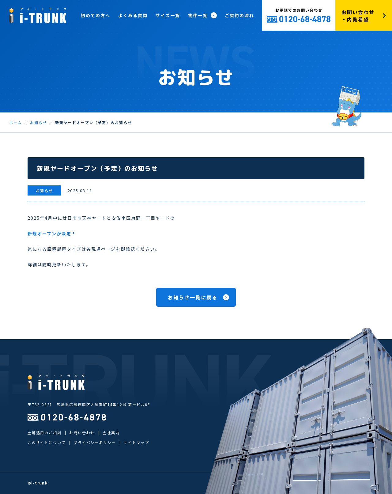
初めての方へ (95, 15)
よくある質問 (133, 15)
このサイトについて (47, 442)
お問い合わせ (82, 432)
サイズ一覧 (168, 15)
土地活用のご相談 (44, 432)
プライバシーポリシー (95, 442)
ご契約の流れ (239, 15)
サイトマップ (136, 442)
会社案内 (111, 432)
